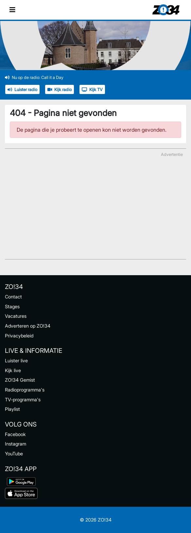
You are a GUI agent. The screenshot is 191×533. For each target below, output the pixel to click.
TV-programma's (23, 399)
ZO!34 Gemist (20, 380)
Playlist (12, 409)
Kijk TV (92, 89)
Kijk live (13, 370)
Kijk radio (59, 89)
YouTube (14, 453)
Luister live (16, 360)
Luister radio (22, 89)
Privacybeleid (19, 335)
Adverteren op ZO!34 (27, 326)
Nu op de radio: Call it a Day (34, 77)
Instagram (15, 444)
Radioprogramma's (24, 389)
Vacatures (15, 316)
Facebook (15, 434)
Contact (13, 296)
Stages (12, 306)
